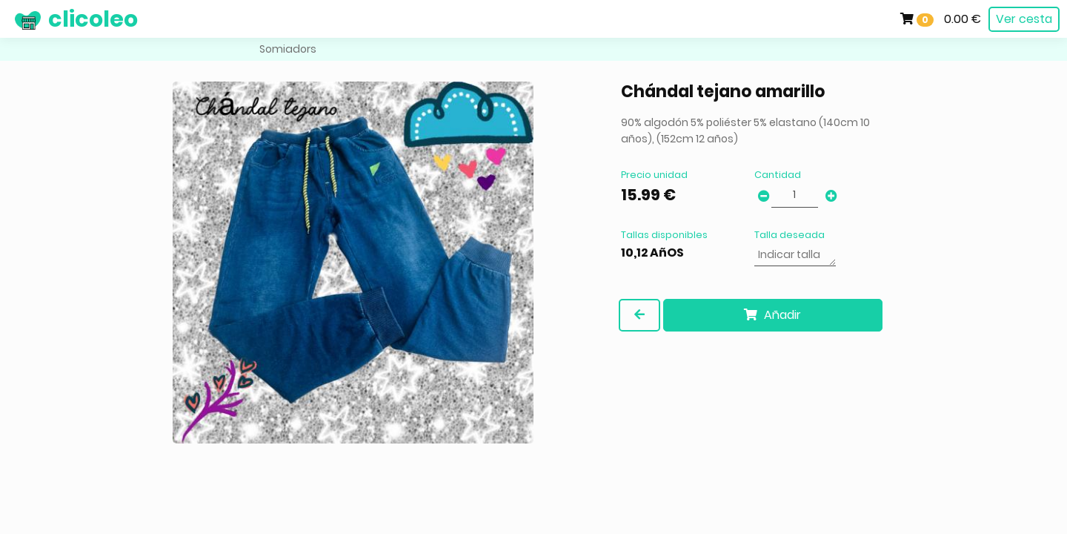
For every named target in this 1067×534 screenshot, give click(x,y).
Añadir (772, 314)
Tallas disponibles (664, 234)
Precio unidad (654, 174)
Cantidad (777, 174)
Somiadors (287, 49)
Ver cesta (1024, 18)
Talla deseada (789, 234)
